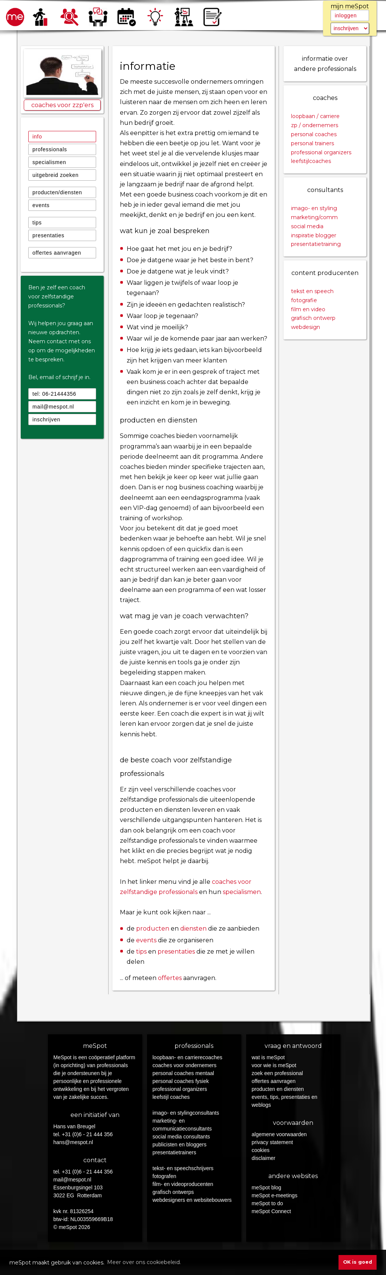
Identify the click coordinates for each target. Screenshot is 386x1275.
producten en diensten (278, 1089)
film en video (308, 309)
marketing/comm (314, 217)
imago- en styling (314, 208)
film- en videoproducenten (183, 1184)
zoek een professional (277, 1073)
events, (261, 1097)
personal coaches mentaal (183, 1073)
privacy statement (272, 1142)
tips (37, 223)
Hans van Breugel (74, 1126)
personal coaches (314, 134)
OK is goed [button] (357, 1262)
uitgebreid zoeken (55, 175)
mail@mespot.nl (53, 407)
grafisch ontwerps (173, 1192)
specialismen (49, 162)
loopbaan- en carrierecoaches (187, 1057)
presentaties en (299, 1097)
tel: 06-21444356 (54, 394)
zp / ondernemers (314, 125)
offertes (170, 978)
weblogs (261, 1105)
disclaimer (264, 1158)
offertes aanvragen (56, 253)
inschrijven (46, 419)
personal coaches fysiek (181, 1081)
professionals (49, 149)
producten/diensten (57, 192)
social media (307, 226)
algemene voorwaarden (279, 1134)
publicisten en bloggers (180, 1144)
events (40, 205)
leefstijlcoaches (311, 161)
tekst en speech (312, 291)
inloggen (346, 15)
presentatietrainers (174, 1152)
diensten (193, 928)
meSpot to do (267, 1203)
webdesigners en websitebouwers (192, 1200)
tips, (276, 1097)
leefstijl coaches (171, 1097)
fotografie (304, 300)
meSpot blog (267, 1187)
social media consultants (181, 1137)
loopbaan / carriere (315, 116)
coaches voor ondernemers (185, 1065)
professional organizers (321, 152)
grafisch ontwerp (313, 318)
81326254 (81, 1211)
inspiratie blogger (313, 235)
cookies (261, 1150)
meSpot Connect (271, 1211)
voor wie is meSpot (274, 1065)
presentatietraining (316, 244)
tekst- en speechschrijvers (183, 1168)
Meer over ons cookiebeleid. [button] (144, 1262)
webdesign (305, 327)
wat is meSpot (268, 1057)
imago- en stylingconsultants (186, 1113)
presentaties (48, 235)
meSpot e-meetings (274, 1195)
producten (152, 928)
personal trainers (312, 143)
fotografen (164, 1176)
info (37, 137)
